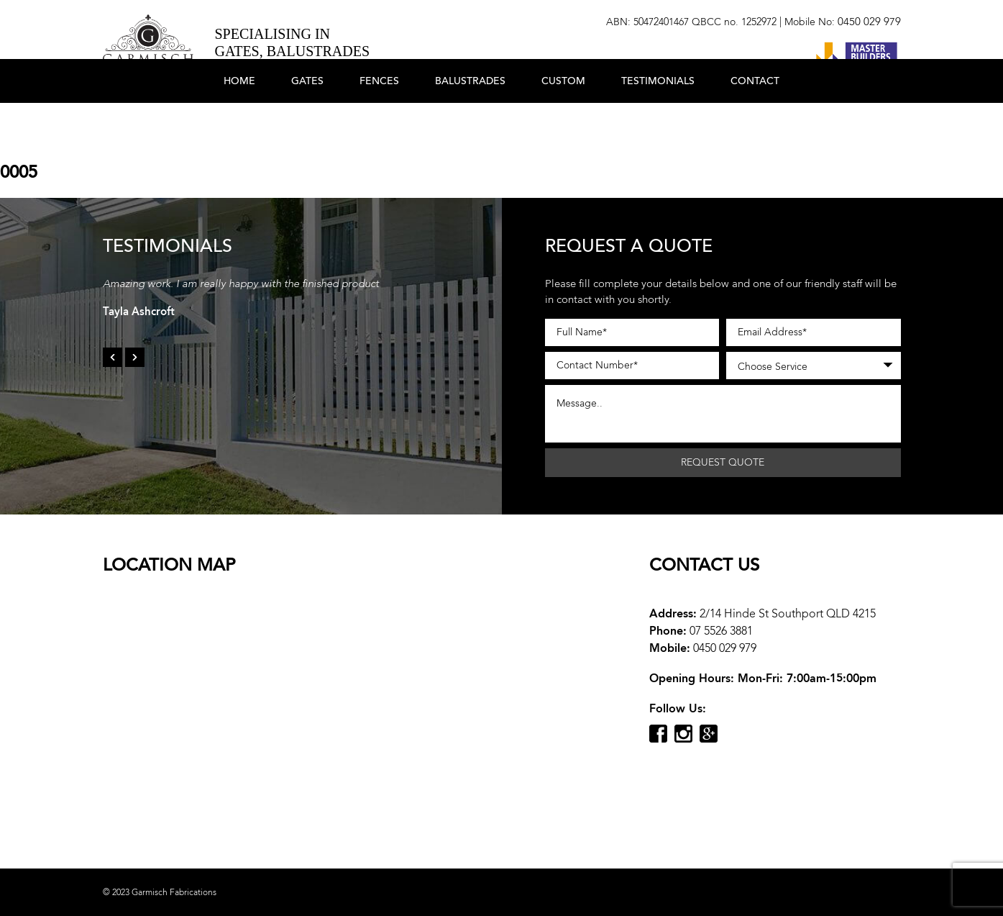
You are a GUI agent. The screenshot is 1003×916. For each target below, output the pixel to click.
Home (239, 124)
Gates (307, 124)
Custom (563, 124)
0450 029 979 (869, 21)
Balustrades (470, 124)
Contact (755, 124)
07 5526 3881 (721, 630)
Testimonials (658, 124)
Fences (379, 124)
